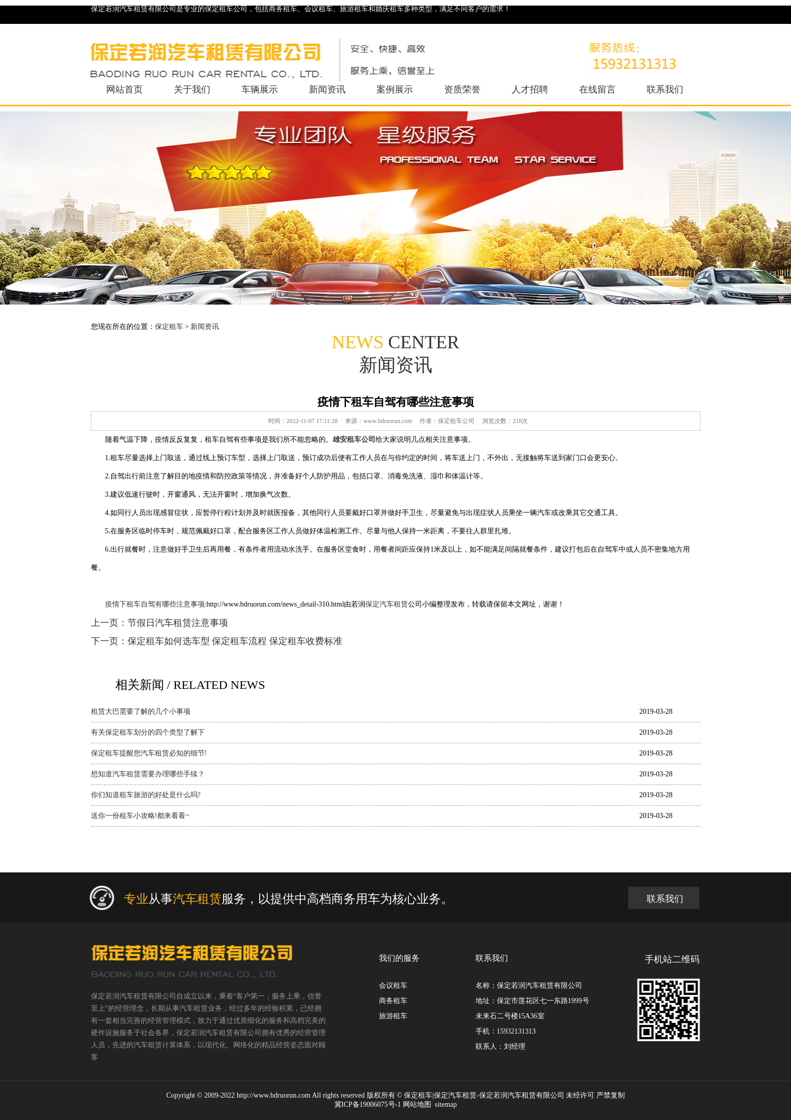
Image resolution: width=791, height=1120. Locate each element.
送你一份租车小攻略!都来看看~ (140, 816)
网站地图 (417, 1104)
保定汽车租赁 (386, 604)
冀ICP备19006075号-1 (367, 1104)
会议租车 (393, 985)
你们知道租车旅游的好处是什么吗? (146, 795)
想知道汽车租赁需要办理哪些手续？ (148, 774)
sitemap (446, 1104)
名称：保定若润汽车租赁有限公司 (529, 985)
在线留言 (597, 89)
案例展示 (394, 89)
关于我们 (192, 89)
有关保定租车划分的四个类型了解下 (148, 732)
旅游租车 (393, 1016)
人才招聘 (530, 89)
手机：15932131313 (506, 1031)
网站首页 (124, 89)
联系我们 (665, 89)
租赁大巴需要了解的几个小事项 (141, 711)
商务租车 (393, 1001)
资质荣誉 (462, 89)
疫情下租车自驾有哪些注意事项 (155, 604)
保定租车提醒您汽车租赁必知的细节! (149, 753)
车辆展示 (259, 89)
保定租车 (169, 326)
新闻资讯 (327, 89)
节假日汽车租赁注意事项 (178, 623)
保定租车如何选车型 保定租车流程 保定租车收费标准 (235, 641)
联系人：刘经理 (500, 1046)
